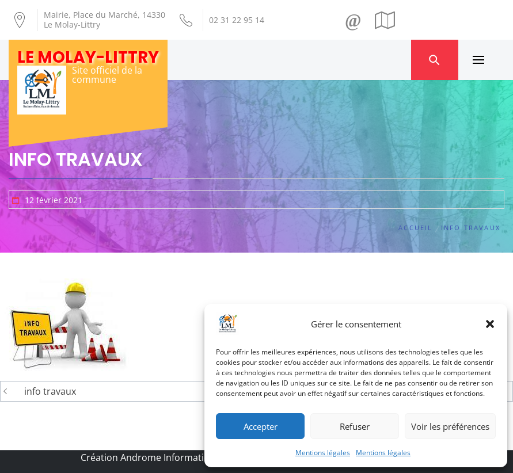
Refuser (355, 426)
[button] (490, 324)
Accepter (261, 426)
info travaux (50, 391)
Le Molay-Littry (88, 57)
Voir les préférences (450, 426)
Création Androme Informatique (151, 457)
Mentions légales (322, 452)
